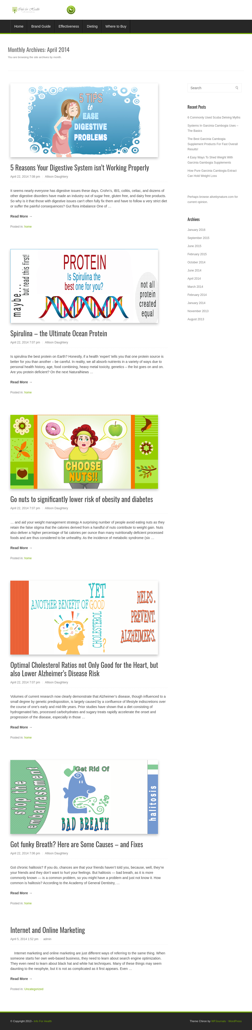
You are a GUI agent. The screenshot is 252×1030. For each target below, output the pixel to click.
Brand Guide (41, 26)
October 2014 (196, 262)
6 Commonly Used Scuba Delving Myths (214, 117)
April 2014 (194, 278)
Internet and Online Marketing (47, 930)
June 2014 (194, 270)
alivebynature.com (222, 197)
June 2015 (194, 246)
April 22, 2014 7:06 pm (25, 853)
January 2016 (196, 230)
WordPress (235, 1021)
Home (18, 26)
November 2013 (198, 311)
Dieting (92, 26)
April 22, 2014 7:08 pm (25, 176)
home (28, 226)
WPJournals (218, 1021)
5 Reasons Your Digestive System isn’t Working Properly (79, 167)
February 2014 (197, 295)
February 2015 (197, 254)
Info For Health (43, 1021)
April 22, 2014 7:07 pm (25, 342)
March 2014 (195, 286)
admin (47, 939)
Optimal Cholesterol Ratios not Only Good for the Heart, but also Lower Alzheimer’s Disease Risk (84, 669)
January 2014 (196, 303)
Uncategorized (33, 989)
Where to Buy (116, 26)
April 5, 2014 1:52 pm (24, 939)
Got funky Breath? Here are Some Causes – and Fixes (76, 844)
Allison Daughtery (56, 176)
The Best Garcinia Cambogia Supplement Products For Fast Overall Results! (213, 144)
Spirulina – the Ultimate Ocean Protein (58, 333)
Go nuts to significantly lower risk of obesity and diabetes (81, 499)
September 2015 (198, 238)
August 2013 (196, 319)
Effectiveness (69, 26)
